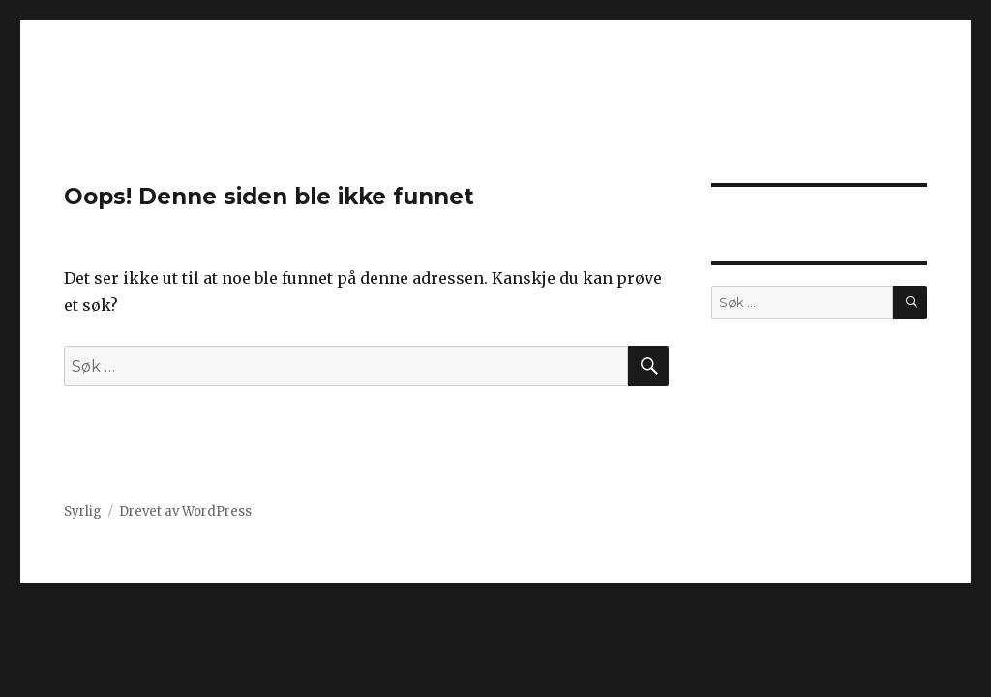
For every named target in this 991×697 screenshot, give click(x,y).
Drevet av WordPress (185, 511)
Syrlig (83, 511)
